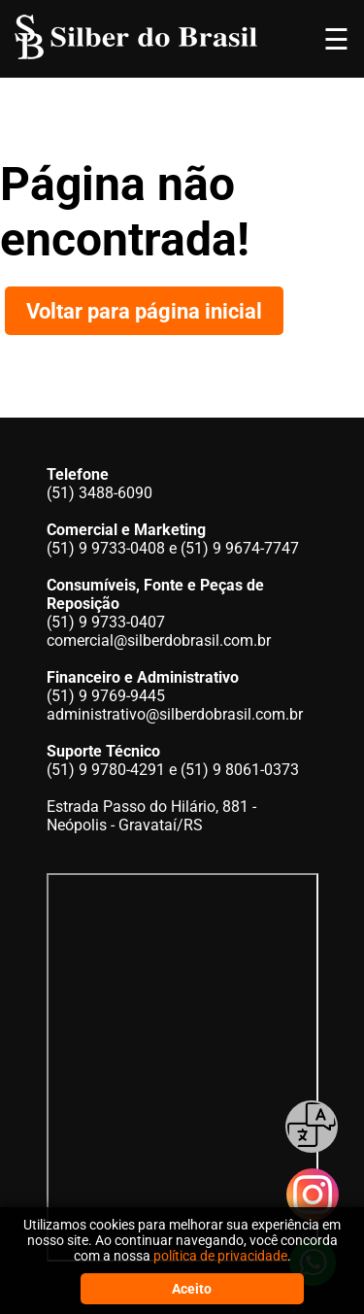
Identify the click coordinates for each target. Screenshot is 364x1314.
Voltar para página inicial (144, 310)
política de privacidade (220, 1255)
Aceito (192, 1289)
